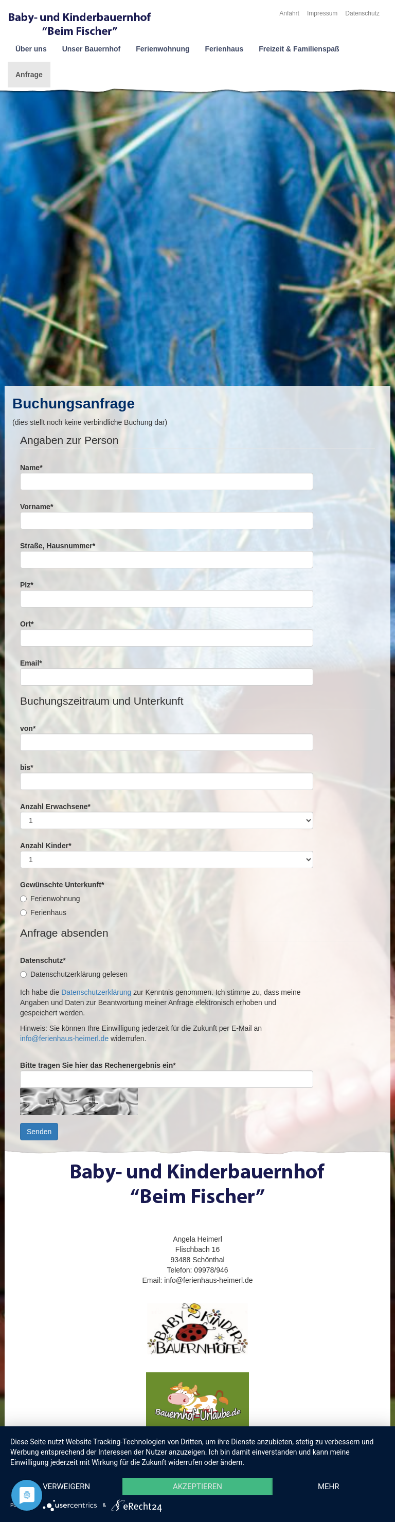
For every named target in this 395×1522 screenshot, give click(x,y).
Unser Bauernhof (91, 49)
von (27, 728)
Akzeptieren (197, 1486)
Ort (26, 624)
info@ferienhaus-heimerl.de (64, 1038)
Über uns (31, 49)
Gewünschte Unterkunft (62, 885)
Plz (26, 585)
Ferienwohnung (162, 49)
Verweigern (66, 1486)
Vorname (36, 507)
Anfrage (29, 74)
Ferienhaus (224, 49)
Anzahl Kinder (45, 845)
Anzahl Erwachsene (55, 806)
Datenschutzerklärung (96, 992)
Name (31, 467)
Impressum (322, 13)
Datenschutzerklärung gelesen (74, 974)
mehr (328, 1486)
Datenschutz (362, 13)
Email (31, 663)
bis (26, 767)
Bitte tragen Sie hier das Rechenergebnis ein (98, 1065)
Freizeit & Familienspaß (299, 49)
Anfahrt (289, 13)
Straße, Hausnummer (57, 546)
